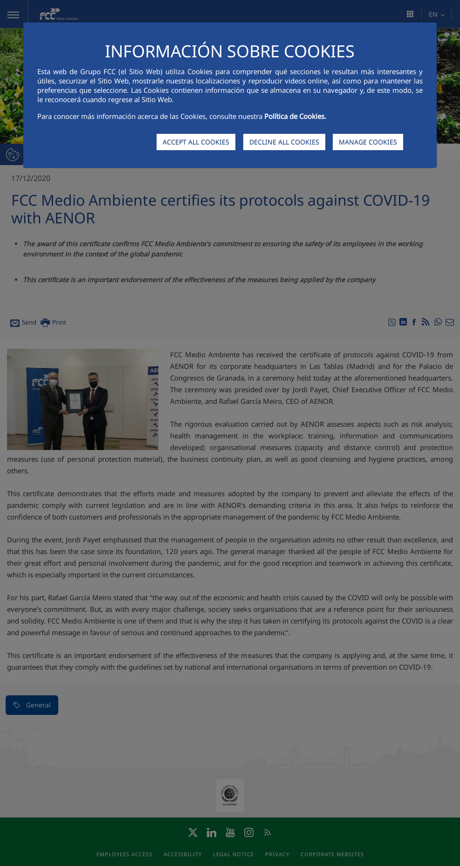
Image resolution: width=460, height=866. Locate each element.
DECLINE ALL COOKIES (284, 142)
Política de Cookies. (295, 116)
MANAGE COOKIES (368, 142)
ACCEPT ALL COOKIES (196, 142)
